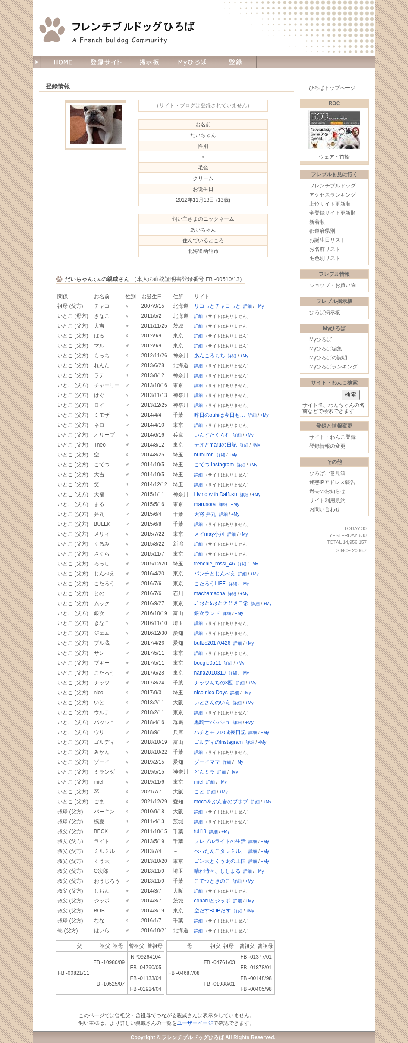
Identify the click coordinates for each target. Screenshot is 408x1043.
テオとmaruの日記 (215, 445)
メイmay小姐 (209, 534)
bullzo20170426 (212, 643)
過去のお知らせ (327, 491)
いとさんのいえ (212, 702)
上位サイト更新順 (330, 204)
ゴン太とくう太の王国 (220, 861)
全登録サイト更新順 (332, 213)
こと (199, 792)
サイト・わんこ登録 (332, 437)
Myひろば (320, 340)
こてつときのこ (212, 881)
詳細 (247, 306)
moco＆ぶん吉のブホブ (221, 802)
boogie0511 (207, 663)
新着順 (317, 222)
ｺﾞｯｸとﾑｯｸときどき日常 (221, 603)
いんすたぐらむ (212, 435)
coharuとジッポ (212, 901)
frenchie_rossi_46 (214, 564)
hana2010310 (210, 673)
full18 (200, 831)
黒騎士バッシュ (212, 722)
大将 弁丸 (205, 514)
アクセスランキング (332, 195)
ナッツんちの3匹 (213, 683)
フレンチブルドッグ (332, 186)
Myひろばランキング (333, 367)
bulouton (204, 455)
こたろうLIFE (210, 584)
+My (260, 306)
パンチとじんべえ (214, 574)
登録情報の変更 (327, 446)
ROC (334, 103)
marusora (205, 504)
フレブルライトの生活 (220, 841)
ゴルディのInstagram (218, 742)
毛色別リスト (324, 258)
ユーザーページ (195, 1023)
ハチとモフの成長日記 (220, 732)
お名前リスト (324, 249)
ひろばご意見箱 (327, 473)
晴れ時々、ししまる (217, 871)
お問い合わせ (324, 509)
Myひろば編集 (325, 349)
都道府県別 (322, 231)
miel (199, 782)
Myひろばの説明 (328, 358)
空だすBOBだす (212, 911)
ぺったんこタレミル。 (220, 851)
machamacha (209, 593)
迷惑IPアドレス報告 (332, 482)
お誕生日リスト (327, 240)
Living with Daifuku (215, 494)
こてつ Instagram (214, 465)
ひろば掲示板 (324, 312)
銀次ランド (207, 613)
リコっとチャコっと (217, 306)
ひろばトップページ (332, 88)
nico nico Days (211, 693)
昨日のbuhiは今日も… (219, 415)
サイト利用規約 (327, 500)
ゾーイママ (207, 762)
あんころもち (209, 356)
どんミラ (204, 772)
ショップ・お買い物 (332, 285)
